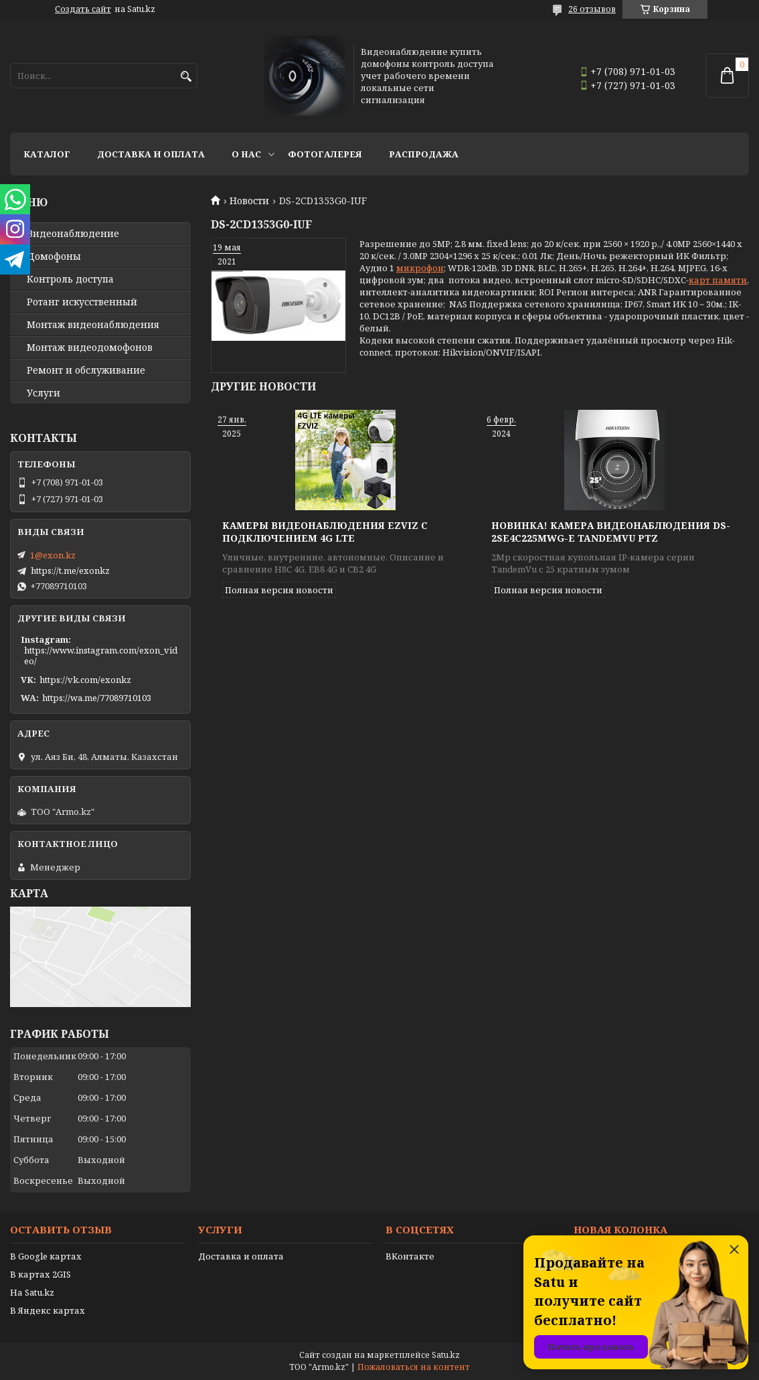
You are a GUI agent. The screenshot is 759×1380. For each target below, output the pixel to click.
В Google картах (46, 1256)
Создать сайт (83, 9)
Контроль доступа (70, 279)
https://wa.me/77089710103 (96, 697)
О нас (246, 154)
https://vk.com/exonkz (85, 679)
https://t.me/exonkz (70, 570)
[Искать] (185, 76)
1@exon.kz (53, 555)
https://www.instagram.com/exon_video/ (100, 655)
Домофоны (54, 256)
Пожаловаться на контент (413, 1367)
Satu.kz (446, 1355)
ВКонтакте (410, 1256)
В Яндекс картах (47, 1310)
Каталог (46, 154)
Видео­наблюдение (73, 234)
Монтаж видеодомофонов (90, 347)
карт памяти (718, 280)
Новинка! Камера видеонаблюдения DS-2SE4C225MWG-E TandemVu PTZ (610, 531)
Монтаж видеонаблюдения (93, 325)
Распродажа (423, 154)
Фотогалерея (325, 154)
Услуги (43, 393)
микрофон (420, 268)
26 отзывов (592, 9)
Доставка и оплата (151, 154)
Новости (249, 201)
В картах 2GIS (40, 1274)
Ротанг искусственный (82, 302)
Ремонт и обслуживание (86, 370)
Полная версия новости (279, 590)
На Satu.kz (32, 1292)
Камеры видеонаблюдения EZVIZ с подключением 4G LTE (325, 531)
